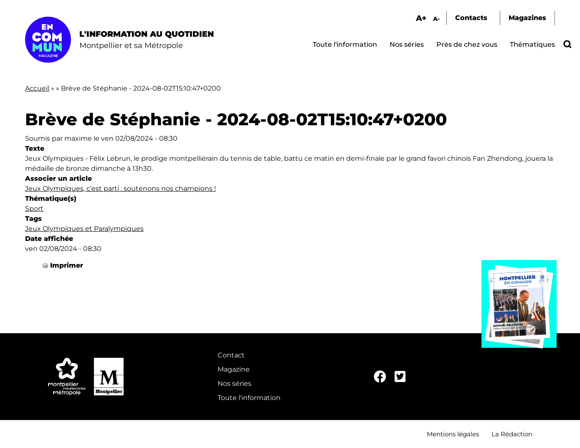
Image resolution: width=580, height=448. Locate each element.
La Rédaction (511, 434)
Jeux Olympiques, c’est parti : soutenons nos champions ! (120, 188)
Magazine (234, 369)
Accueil (37, 88)
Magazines (527, 18)
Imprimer (66, 265)
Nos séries (407, 44)
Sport (34, 209)
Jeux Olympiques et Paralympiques (84, 229)
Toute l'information (345, 44)
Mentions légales (453, 434)
